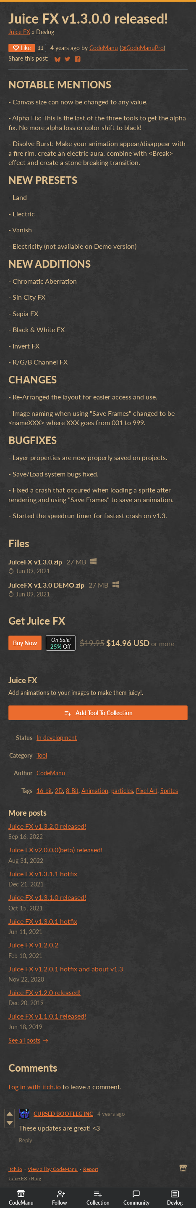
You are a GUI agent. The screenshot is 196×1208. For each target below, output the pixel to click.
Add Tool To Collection (98, 713)
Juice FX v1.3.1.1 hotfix (42, 874)
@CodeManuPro (142, 48)
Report (90, 1169)
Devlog (175, 1198)
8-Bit (72, 791)
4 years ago (111, 1113)
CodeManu (103, 48)
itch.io (15, 1169)
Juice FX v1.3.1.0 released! (47, 897)
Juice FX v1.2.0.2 (33, 945)
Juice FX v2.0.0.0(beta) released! (55, 850)
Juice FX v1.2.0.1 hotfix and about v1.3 (65, 969)
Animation (94, 791)
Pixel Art (146, 791)
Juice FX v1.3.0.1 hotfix (42, 921)
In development (57, 737)
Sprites (169, 791)
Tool (42, 755)
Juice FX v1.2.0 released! (44, 992)
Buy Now (25, 643)
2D (59, 791)
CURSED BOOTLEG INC (63, 1113)
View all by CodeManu (53, 1169)
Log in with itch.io (34, 1087)
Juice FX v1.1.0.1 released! (47, 1016)
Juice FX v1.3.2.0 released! (47, 826)
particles (122, 791)
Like (22, 47)
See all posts (24, 1040)
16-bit (44, 791)
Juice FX (19, 32)
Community (136, 1198)
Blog (36, 1178)
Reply (25, 1140)
